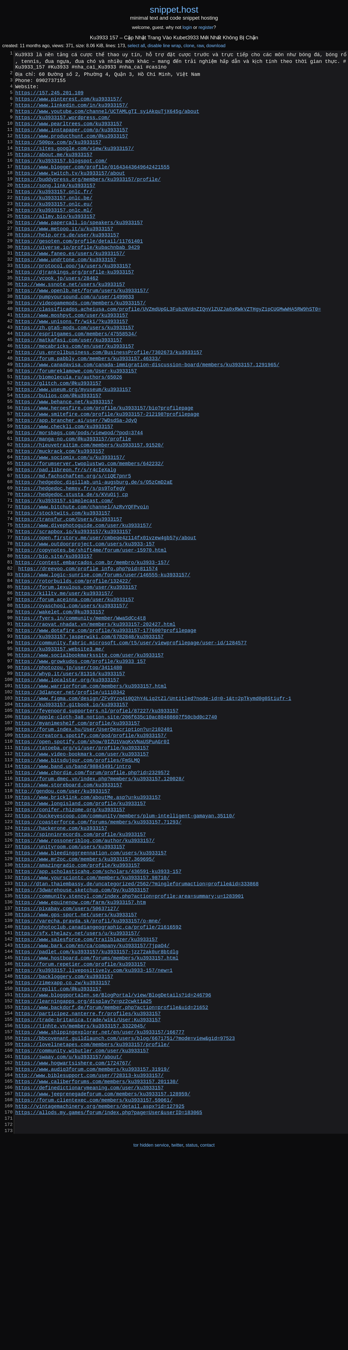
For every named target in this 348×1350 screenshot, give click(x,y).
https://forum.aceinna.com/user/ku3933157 (74, 695)
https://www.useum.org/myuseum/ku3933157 (73, 447)
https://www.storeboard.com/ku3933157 (68, 915)
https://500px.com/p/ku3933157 (58, 155)
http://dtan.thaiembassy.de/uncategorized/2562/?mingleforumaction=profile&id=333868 (137, 1031)
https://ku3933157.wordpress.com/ (62, 126)
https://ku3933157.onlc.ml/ (53, 235)
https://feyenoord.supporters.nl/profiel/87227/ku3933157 (96, 827)
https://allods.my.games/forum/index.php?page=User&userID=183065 (108, 1302)
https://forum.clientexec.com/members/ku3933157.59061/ (94, 1287)
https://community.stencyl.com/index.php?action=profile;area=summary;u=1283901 (129, 1046)
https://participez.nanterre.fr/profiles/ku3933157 (88, 1185)
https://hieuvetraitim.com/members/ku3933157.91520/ (89, 513)
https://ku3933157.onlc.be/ (53, 221)
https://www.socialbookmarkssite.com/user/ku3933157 (89, 761)
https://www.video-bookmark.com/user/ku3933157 (82, 878)
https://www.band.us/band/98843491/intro (73, 893)
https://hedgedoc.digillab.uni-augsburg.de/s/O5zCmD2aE (94, 557)
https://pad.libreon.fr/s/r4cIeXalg (65, 542)
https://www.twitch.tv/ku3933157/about (70, 191)
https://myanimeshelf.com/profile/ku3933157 (77, 841)
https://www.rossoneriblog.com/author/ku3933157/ (85, 980)
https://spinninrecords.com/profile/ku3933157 (80, 973)
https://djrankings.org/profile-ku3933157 (74, 308)
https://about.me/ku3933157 (53, 170)
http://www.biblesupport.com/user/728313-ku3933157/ (89, 1258)
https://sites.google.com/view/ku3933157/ (74, 162)
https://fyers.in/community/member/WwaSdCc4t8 (80, 717)
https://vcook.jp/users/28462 (56, 316)
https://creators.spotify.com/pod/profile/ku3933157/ (90, 856)
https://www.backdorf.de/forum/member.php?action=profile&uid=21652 (111, 1177)
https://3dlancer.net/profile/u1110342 (70, 805)
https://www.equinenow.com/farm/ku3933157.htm (80, 1053)
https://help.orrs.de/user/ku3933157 (67, 265)
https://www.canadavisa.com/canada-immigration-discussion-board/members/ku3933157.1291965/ (147, 418)
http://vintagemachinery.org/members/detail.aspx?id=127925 (99, 1294)
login (187, 27)
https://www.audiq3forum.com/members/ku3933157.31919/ (92, 1250)
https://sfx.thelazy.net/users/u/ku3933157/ (77, 1090)
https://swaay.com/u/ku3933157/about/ (68, 1236)
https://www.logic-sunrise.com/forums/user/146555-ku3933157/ (102, 666)
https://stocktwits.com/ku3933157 (62, 593)
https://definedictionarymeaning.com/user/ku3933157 (89, 1272)
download (216, 45)
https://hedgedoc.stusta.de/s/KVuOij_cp (71, 571)
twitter (177, 1338)
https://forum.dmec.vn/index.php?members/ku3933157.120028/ (99, 907)
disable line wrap (164, 45)
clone (189, 45)
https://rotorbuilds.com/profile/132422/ (73, 674)
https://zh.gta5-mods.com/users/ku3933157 (74, 374)
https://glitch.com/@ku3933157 (58, 440)
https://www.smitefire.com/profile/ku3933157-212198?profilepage (107, 476)
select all (136, 45)
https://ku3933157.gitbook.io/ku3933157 (71, 820)
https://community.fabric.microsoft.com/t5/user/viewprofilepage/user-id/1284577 (131, 747)
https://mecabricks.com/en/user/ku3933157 (74, 396)
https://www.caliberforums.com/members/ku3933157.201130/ (96, 1265)
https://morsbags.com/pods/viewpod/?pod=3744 (79, 498)
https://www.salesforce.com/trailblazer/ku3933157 (86, 1097)
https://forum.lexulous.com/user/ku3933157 (76, 681)
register (205, 27)
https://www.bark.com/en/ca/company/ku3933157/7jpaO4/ (92, 1104)
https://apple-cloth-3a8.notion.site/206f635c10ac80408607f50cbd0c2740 (116, 834)
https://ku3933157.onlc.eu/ (53, 228)
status (192, 1338)
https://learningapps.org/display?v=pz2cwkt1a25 (83, 1170)
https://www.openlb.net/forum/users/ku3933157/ (82, 330)
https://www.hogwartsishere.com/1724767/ (73, 1243)
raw (200, 45)
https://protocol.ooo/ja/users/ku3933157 (73, 301)
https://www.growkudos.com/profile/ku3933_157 (80, 768)
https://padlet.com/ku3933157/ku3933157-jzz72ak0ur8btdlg (96, 1112)
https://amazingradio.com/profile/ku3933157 (77, 1009)
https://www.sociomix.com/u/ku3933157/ (70, 527)
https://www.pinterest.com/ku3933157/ (68, 104)
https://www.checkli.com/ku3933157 (64, 491)
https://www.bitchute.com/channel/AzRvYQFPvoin (82, 586)
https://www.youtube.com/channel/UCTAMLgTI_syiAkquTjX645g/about (107, 118)
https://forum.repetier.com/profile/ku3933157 (80, 1126)
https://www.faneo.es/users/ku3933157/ (70, 286)
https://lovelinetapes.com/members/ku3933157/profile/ (92, 1221)
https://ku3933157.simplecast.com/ (64, 579)
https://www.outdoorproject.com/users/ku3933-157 (85, 630)
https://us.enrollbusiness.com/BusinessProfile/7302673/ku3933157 (108, 403)
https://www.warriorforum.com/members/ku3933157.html (90, 798)
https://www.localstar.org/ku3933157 (67, 790)
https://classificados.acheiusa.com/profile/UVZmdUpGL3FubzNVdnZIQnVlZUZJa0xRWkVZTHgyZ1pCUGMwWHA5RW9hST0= (168, 352)
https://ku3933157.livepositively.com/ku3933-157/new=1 (94, 1134)
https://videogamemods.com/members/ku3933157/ (80, 345)
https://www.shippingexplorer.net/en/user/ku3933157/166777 (99, 1207)
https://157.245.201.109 (49, 97)
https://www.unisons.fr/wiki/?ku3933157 (71, 367)
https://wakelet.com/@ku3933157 (59, 710)
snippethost (174, 9)
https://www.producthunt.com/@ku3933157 (71, 148)
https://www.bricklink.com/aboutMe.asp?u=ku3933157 (88, 929)
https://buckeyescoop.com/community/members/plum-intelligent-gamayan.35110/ (125, 951)
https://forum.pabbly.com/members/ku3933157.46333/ (88, 411)
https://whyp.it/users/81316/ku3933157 (70, 783)
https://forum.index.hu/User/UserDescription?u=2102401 (94, 849)
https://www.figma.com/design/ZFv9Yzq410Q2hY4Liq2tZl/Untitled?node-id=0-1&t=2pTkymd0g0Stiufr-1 (153, 812)
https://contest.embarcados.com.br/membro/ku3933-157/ (92, 652)
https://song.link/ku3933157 (55, 206)
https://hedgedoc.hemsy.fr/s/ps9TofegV (70, 564)
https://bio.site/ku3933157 (53, 644)
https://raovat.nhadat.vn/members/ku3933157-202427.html (95, 725)
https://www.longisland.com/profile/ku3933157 (80, 936)
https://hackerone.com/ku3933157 (61, 966)
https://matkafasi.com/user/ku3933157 (68, 389)
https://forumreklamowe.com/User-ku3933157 (76, 425)
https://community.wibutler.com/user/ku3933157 (82, 1229)
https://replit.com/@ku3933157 (58, 1156)
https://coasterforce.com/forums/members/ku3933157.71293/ (98, 958)
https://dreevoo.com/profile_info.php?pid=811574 (88, 659)
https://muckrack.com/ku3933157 (59, 520)
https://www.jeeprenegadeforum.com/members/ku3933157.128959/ (102, 1280)
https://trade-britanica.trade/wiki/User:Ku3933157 (88, 1192)
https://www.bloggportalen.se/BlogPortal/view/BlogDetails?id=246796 (113, 1163)
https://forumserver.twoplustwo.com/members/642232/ (89, 535)
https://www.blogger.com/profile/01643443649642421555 (92, 184)
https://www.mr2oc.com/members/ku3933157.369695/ (85, 1002)
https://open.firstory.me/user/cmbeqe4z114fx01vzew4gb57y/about (105, 622)
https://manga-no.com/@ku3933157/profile (73, 506)
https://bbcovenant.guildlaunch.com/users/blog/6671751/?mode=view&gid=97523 (125, 1214)
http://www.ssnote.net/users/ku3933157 (70, 323)
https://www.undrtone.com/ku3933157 (65, 294)
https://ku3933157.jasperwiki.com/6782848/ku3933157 (89, 739)
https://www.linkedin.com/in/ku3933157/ (71, 111)
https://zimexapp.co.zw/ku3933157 (62, 1148)
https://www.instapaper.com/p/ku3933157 (71, 140)
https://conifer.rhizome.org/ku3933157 (70, 944)
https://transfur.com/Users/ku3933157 (68, 600)
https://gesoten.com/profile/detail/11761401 (79, 272)
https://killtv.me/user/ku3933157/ (64, 688)
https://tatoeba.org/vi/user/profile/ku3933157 (82, 871)
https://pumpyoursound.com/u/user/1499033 (74, 338)
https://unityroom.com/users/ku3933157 (70, 988)
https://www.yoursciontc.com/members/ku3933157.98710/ (92, 1024)
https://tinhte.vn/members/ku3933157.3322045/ (80, 1199)
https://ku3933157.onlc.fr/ (53, 213)
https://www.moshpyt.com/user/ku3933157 (71, 359)
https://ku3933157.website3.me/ (59, 754)
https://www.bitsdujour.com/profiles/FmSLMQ (77, 885)
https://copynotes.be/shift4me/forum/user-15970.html (90, 637)
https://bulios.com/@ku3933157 (58, 454)
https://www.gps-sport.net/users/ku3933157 (76, 1068)
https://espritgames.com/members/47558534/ (76, 381)
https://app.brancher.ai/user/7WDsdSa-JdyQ (76, 484)
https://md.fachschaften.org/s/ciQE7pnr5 (73, 549)
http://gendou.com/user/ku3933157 (62, 922)
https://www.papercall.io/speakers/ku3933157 (79, 250)
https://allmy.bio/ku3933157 (55, 243)
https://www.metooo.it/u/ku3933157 (64, 257)
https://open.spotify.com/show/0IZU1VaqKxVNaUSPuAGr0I (92, 863)
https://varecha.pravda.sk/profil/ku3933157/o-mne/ (88, 1075)
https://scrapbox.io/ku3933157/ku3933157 (73, 615)
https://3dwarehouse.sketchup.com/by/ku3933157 (82, 1039)
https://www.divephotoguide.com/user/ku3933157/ (83, 608)
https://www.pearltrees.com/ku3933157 (68, 133)
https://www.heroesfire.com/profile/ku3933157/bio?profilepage (104, 469)
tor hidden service (151, 1338)
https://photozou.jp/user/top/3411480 (68, 776)
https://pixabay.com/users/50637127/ (67, 1061)
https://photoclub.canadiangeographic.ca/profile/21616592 (98, 1082)
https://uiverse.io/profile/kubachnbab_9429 (77, 279)
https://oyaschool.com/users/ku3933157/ (71, 703)
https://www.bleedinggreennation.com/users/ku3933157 (90, 995)
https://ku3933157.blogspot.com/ (61, 177)
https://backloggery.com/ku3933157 (64, 1141)
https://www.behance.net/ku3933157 (64, 462)
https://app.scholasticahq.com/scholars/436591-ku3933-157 (98, 1017)
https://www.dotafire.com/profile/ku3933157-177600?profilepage (105, 732)
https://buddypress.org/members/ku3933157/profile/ (88, 199)
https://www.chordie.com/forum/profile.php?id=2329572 (92, 900)
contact (207, 1338)
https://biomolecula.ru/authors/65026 (68, 432)
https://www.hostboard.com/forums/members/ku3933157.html (96, 1119)
